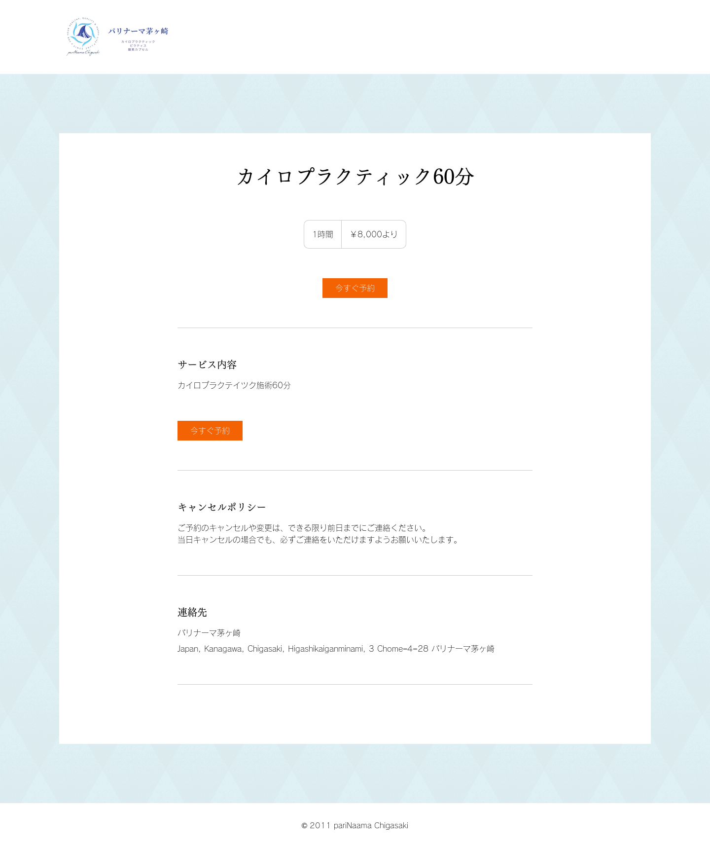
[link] (355, 288)
